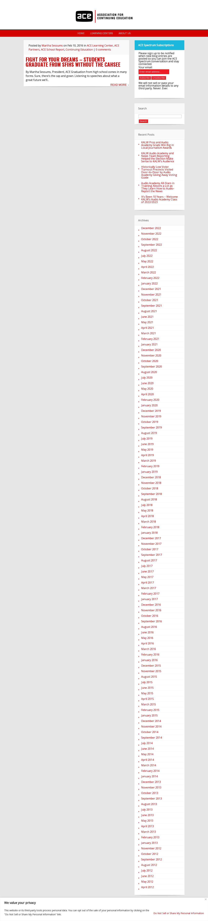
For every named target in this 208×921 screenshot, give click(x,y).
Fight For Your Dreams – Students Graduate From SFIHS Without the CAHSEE (73, 62)
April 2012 (147, 887)
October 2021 (149, 300)
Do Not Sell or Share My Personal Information (178, 913)
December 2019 (151, 411)
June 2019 (147, 444)
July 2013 (146, 809)
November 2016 (151, 610)
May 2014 (147, 754)
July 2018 (146, 505)
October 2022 (149, 239)
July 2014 (146, 743)
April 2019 (147, 455)
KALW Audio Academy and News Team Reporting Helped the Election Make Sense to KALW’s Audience (157, 157)
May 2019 (147, 449)
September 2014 (151, 737)
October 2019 (149, 422)
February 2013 (150, 837)
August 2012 (149, 865)
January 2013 (149, 843)
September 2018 (151, 494)
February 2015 (150, 710)
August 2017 (149, 560)
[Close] (205, 899)
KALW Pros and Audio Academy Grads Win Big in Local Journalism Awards (157, 145)
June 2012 (147, 876)
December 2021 (151, 289)
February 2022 (150, 278)
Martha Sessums (52, 45)
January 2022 (149, 283)
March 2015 (148, 704)
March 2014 (148, 765)
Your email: (145, 67)
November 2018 (151, 483)
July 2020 (146, 377)
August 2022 (149, 250)
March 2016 (148, 649)
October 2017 (149, 549)
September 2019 (151, 427)
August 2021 (149, 311)
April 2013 (147, 826)
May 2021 (147, 322)
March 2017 (148, 588)
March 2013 (148, 832)
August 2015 (149, 676)
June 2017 (147, 571)
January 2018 (149, 533)
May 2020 (147, 389)
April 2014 (147, 760)
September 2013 (151, 798)
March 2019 (148, 461)
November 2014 (151, 726)
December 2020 (151, 350)
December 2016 (151, 605)
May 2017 (147, 577)
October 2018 (149, 488)
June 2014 (147, 748)
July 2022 (146, 256)
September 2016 (151, 621)
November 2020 (151, 355)
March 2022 (148, 272)
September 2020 (151, 366)
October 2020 (149, 361)
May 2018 (147, 510)
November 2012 (151, 848)
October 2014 (149, 732)
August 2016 (149, 627)
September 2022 (151, 245)
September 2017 (151, 555)
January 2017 (149, 599)
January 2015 (149, 715)
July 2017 (146, 566)
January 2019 (149, 472)
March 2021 (148, 333)
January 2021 (149, 344)
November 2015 (151, 671)
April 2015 (147, 699)
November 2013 (151, 787)
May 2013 (147, 820)
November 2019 (151, 416)
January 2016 (149, 660)
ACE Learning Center (100, 45)
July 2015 (146, 682)
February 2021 (150, 339)
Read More (118, 85)
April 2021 (147, 328)
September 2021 (151, 305)
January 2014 (149, 776)
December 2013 (151, 782)
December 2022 (151, 228)
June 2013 (147, 815)
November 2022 (151, 233)
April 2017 (147, 582)
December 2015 (151, 665)
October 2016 (149, 616)
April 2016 (147, 643)
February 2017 (150, 593)
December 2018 (151, 477)
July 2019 (146, 438)
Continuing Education (79, 49)
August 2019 (149, 433)
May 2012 (147, 881)
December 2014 (151, 721)
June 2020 (147, 383)
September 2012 (151, 859)
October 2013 (149, 793)
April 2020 (147, 394)
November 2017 (151, 544)
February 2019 (150, 466)
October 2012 (149, 854)
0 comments (103, 49)
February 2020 (150, 400)
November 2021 (151, 294)
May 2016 (147, 638)
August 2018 (149, 499)
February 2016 (150, 654)
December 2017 (151, 538)
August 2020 (149, 372)
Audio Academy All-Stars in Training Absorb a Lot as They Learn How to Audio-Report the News (157, 187)
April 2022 (147, 267)
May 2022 (147, 261)
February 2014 (150, 771)
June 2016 (147, 632)
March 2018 (148, 521)
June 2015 (147, 688)
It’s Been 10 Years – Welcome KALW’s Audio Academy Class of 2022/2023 (159, 199)
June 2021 (147, 317)
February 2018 (150, 527)
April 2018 (147, 516)
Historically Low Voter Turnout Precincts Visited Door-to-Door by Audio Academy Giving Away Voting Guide (159, 172)
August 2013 (149, 804)
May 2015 (147, 693)
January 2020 (149, 405)
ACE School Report (52, 49)
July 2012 (146, 870)
